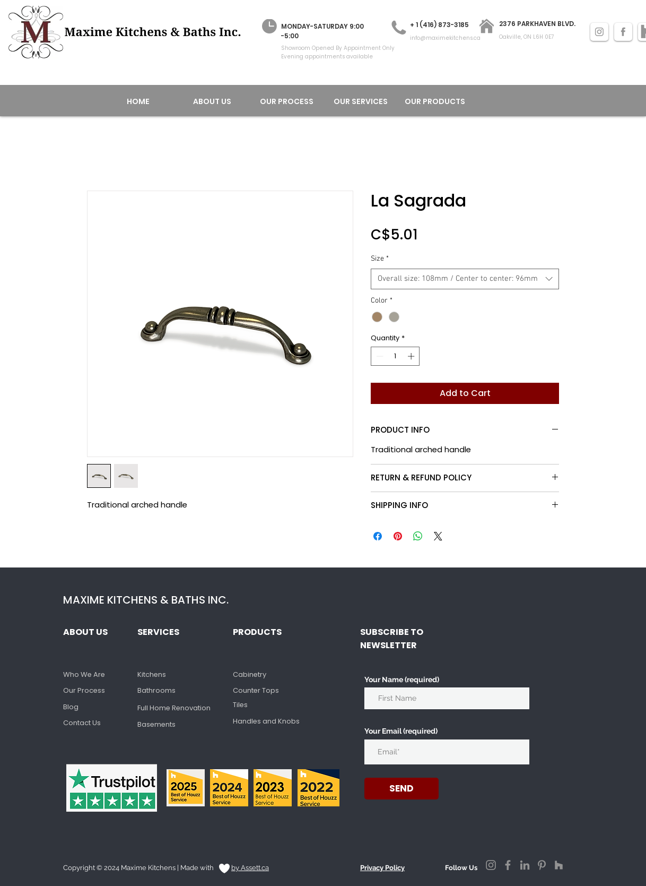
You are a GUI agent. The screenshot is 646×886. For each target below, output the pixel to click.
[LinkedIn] (524, 865)
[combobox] (465, 279)
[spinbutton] (395, 356)
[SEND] (401, 788)
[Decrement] (378, 356)
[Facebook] (507, 865)
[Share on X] (438, 536)
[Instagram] (490, 865)
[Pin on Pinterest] (397, 536)
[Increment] (412, 356)
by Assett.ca (250, 868)
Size (380, 258)
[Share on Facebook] (377, 536)
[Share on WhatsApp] (418, 536)
